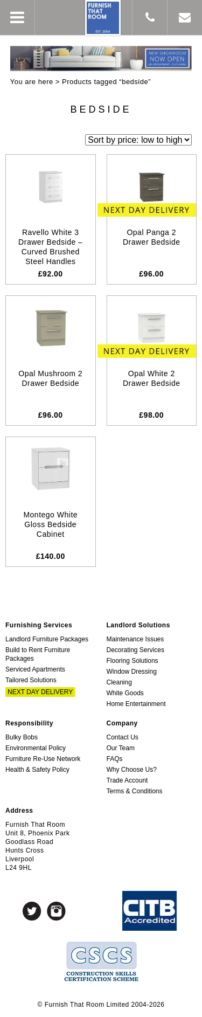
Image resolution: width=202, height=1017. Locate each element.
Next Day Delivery (40, 692)
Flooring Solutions (132, 661)
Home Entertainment (136, 704)
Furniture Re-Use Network (42, 759)
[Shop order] (138, 140)
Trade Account (127, 780)
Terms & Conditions (135, 791)
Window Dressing (132, 671)
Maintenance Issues (135, 639)
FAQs (115, 759)
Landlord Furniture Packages (46, 639)
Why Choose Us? (132, 769)
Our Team (121, 748)
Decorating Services (135, 650)
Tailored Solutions (31, 680)
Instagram (56, 911)
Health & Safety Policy (37, 769)
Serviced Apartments (35, 669)
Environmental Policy (35, 748)
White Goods (125, 693)
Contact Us (122, 737)
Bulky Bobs (21, 737)
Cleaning (119, 682)
